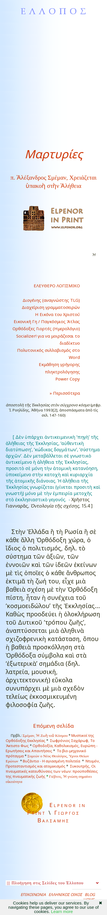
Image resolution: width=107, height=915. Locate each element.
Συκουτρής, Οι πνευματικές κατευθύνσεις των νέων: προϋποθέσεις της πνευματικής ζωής (52, 771)
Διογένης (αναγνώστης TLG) (51, 300)
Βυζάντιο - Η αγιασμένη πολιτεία (51, 761)
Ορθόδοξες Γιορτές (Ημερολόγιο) (46, 328)
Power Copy (67, 379)
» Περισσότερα (60, 393)
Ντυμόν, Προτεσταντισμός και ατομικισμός (53, 763)
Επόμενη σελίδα (53, 725)
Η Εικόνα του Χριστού (57, 314)
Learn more (62, 911)
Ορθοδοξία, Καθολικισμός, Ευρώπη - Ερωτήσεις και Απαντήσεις (52, 748)
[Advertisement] (53, 81)
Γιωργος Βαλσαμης (58, 816)
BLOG (90, 894)
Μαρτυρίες (53, 154)
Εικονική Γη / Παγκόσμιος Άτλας (47, 321)
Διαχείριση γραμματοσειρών (51, 307)
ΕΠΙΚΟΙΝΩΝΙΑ (33, 894)
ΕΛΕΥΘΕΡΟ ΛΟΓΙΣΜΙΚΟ (57, 285)
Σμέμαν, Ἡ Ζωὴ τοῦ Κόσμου (45, 735)
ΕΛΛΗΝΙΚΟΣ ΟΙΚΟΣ (65, 894)
